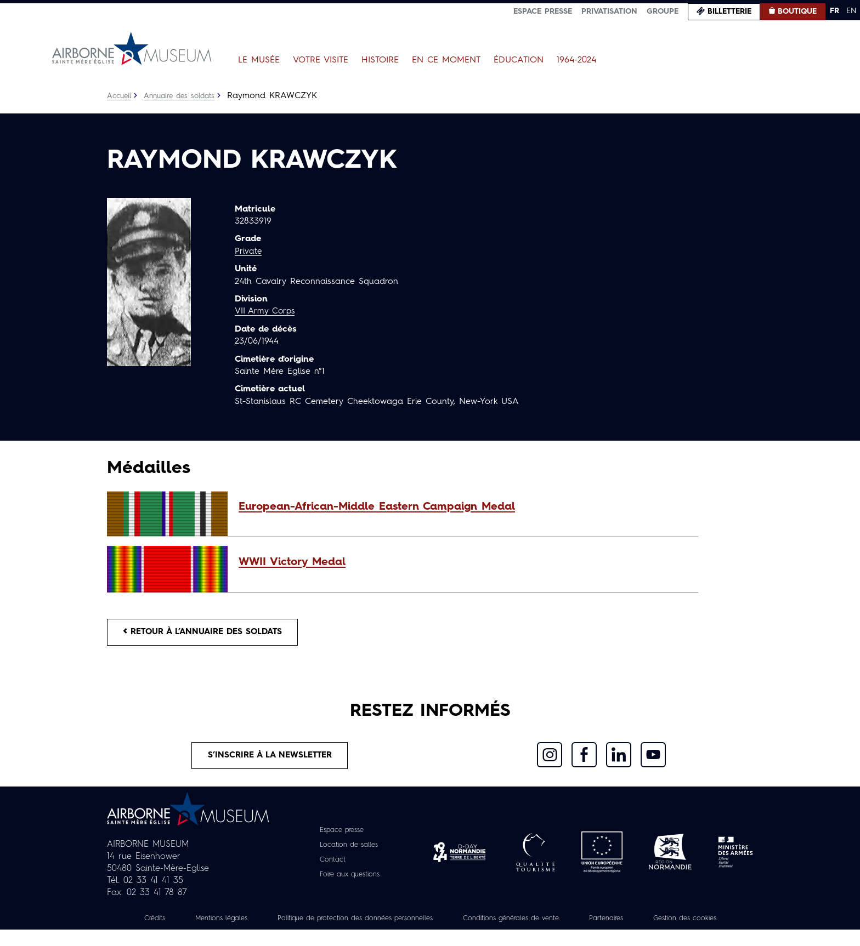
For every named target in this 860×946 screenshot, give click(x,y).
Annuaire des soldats (183, 96)
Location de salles (348, 849)
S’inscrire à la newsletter (270, 758)
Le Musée (259, 60)
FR (834, 11)
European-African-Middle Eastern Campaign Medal (377, 507)
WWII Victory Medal (292, 562)
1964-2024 (576, 60)
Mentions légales (249, 922)
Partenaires (675, 922)
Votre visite (320, 60)
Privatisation (609, 11)
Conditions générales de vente (571, 922)
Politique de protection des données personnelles (397, 922)
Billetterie (729, 11)
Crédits (177, 922)
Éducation (519, 60)
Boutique (797, 11)
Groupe (662, 11)
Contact (329, 864)
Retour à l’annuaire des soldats (208, 633)
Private (248, 251)
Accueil (120, 96)
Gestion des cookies (430, 934)
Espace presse (542, 11)
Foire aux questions (349, 878)
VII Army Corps (266, 311)
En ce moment (446, 60)
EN (851, 11)
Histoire (380, 60)
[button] (463, 507)
